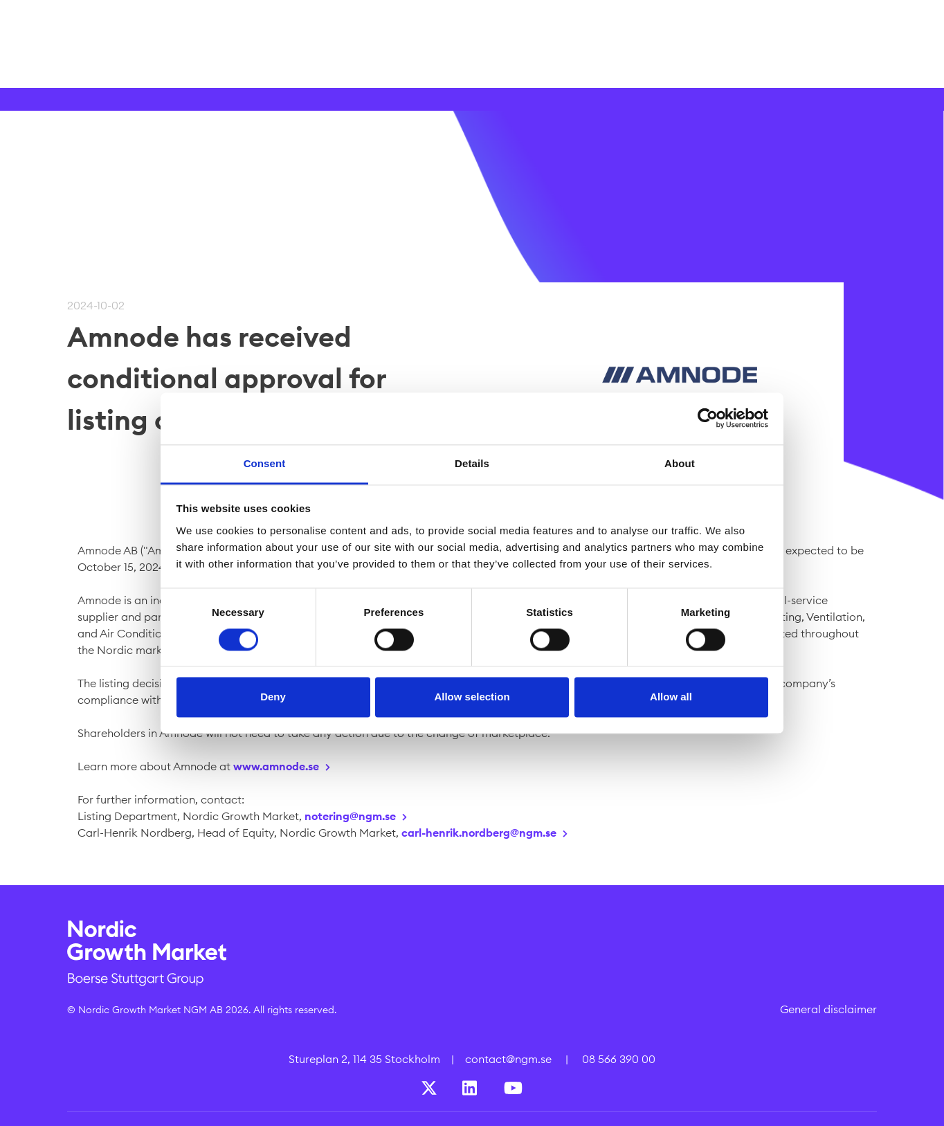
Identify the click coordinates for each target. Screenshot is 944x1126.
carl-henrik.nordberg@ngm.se (478, 832)
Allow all (671, 697)
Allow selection (471, 697)
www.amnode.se (276, 766)
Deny (273, 697)
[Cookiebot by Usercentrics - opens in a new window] (707, 418)
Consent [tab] (265, 463)
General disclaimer (828, 1009)
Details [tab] (472, 463)
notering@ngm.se (350, 815)
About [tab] (679, 463)
